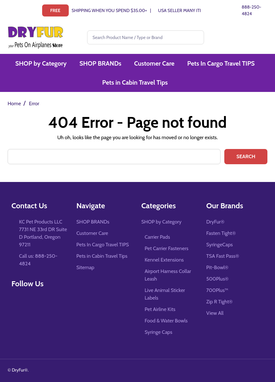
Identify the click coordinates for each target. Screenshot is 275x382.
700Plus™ (217, 290)
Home (14, 103)
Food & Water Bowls (166, 321)
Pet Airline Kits (160, 309)
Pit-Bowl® (217, 267)
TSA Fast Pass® (222, 256)
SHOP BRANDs (101, 64)
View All (215, 313)
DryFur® (215, 222)
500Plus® (217, 279)
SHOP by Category (41, 64)
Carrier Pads (157, 237)
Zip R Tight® (219, 302)
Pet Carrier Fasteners (167, 248)
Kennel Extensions (164, 260)
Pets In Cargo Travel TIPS (221, 64)
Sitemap (85, 267)
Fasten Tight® (221, 233)
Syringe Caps (158, 332)
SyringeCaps (219, 245)
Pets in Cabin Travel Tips (136, 83)
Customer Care (155, 64)
